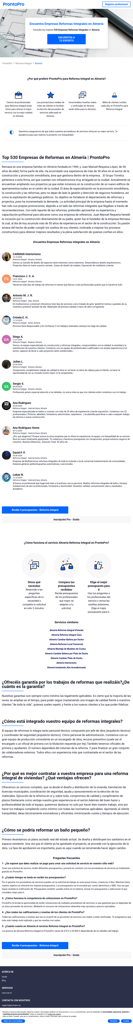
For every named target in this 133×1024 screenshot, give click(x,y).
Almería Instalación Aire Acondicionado (66, 667)
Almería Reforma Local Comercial (66, 644)
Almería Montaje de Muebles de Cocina (66, 649)
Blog (4, 980)
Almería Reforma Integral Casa (66, 635)
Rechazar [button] (113, 1021)
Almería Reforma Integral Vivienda (66, 630)
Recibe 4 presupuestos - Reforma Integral (35, 509)
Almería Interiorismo (66, 663)
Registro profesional (116, 4)
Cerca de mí (7, 993)
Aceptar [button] (126, 1021)
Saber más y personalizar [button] (13, 1021)
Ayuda (4, 977)
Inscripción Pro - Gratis (66, 519)
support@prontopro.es (11, 1005)
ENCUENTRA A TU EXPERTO (66, 39)
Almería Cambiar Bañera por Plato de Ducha (66, 653)
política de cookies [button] (54, 1014)
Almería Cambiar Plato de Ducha (66, 658)
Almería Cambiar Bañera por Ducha (66, 639)
